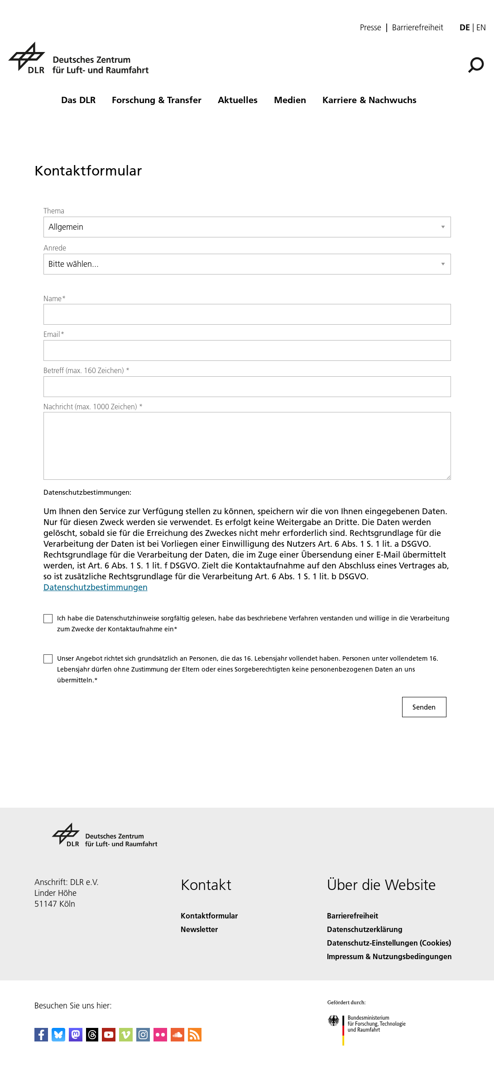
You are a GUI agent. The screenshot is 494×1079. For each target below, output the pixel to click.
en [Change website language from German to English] (481, 27)
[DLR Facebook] (41, 1038)
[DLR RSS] (194, 1038)
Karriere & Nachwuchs (369, 99)
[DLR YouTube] (108, 1038)
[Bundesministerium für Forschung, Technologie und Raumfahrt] (371, 1053)
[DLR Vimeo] (126, 1038)
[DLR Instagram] (143, 1038)
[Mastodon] (75, 1038)
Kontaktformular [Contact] (209, 915)
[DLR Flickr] (160, 1038)
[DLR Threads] (92, 1038)
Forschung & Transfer (156, 99)
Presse (370, 28)
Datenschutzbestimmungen (95, 587)
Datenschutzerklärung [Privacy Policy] (365, 929)
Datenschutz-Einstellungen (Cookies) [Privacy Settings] (389, 942)
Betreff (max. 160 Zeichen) (86, 370)
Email (53, 334)
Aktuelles (238, 99)
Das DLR (78, 99)
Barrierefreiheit (417, 28)
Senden (424, 706)
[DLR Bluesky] (58, 1038)
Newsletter (199, 929)
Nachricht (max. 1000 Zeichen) (93, 406)
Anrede (54, 247)
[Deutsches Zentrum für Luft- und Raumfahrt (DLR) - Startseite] (82, 63)
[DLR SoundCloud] (177, 1038)
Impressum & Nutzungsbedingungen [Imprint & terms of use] (389, 956)
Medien (290, 99)
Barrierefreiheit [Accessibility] (352, 915)
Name (54, 298)
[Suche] (476, 65)
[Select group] (247, 227)
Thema (53, 210)
